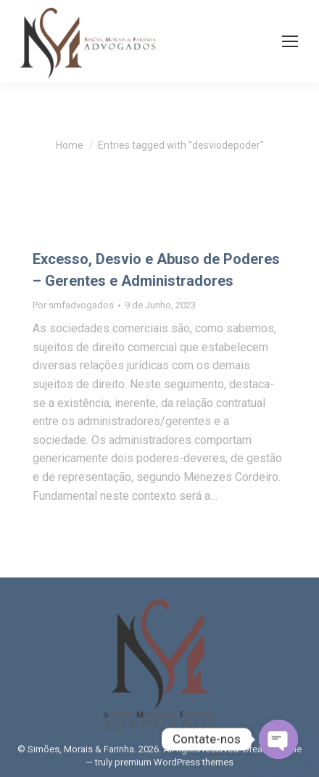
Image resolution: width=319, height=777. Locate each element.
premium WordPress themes (174, 762)
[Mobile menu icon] (290, 41)
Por (73, 305)
